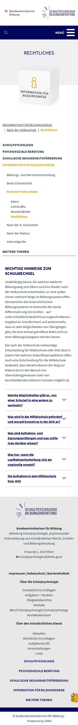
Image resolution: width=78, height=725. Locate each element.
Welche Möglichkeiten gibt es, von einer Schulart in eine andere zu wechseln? (32, 400)
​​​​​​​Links (39, 653)
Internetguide (16, 241)
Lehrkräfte (18, 206)
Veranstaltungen (39, 648)
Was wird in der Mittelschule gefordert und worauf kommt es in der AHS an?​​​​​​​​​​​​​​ (35, 419)
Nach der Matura (18, 233)
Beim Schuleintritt (19, 183)
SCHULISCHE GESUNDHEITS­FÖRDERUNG (32, 158)
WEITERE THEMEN (15, 251)
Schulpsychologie (39, 661)
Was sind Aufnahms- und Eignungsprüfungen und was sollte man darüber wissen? (33, 438)
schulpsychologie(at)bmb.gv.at (40, 557)
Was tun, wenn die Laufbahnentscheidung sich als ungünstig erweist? (30, 459)
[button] (5, 32)
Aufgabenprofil (39, 643)
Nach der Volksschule (21, 130)
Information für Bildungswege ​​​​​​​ (39, 690)
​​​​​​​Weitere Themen (39, 700)
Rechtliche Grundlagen (39, 638)
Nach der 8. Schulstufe (22, 225)
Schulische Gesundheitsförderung (39, 680)
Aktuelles (39, 633)
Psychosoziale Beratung (39, 671)
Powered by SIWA (39, 721)
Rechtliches (19, 216)
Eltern (15, 201)
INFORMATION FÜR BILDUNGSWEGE (27, 125)
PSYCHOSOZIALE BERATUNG (23, 151)
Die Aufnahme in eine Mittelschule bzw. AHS (32, 478)
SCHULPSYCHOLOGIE (17, 145)
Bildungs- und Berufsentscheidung (31, 175)
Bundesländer (21, 211)
